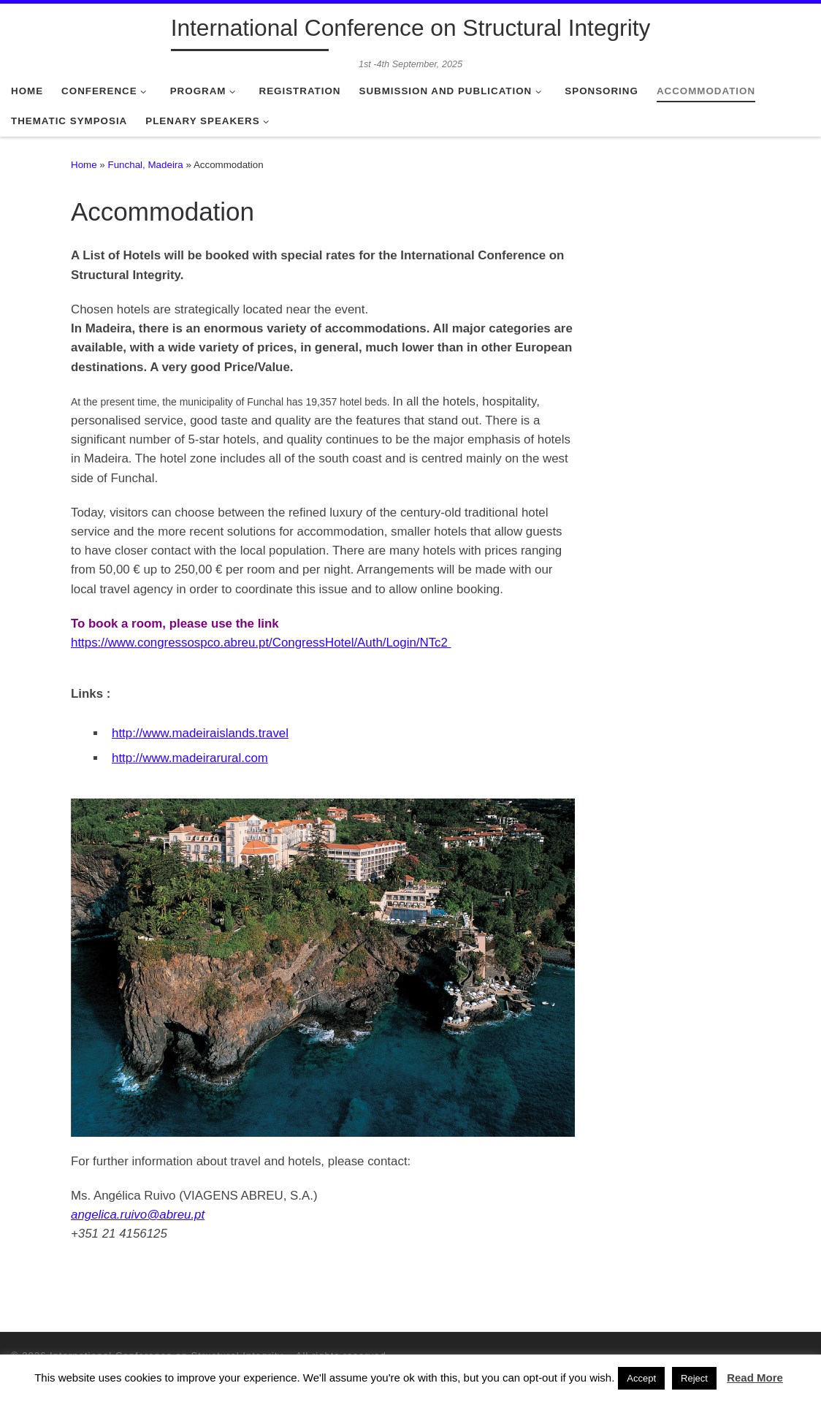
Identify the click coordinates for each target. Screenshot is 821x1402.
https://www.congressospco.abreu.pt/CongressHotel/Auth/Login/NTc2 (261, 642)
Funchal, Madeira (145, 164)
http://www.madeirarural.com (190, 758)
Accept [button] (641, 1378)
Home (84, 164)
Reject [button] (694, 1378)
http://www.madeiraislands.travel (200, 733)
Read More (755, 1377)
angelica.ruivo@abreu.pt (138, 1215)
